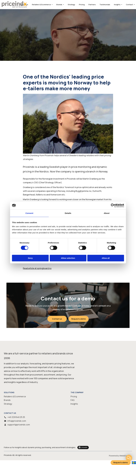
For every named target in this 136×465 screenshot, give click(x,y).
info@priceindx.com (16, 420)
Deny (30, 258)
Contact (129, 4)
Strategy (71, 4)
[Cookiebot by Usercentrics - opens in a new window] (112, 205)
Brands (59, 4)
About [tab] (106, 213)
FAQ (72, 400)
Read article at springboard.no (37, 268)
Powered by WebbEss (118, 455)
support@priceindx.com (18, 424)
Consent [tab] (29, 213)
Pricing (82, 4)
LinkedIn (83, 447)
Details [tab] (68, 213)
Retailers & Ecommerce (41, 4)
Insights (117, 4)
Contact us (57, 319)
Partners (92, 4)
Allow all (106, 258)
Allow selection (68, 258)
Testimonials (105, 4)
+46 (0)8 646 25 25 (16, 417)
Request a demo (78, 319)
